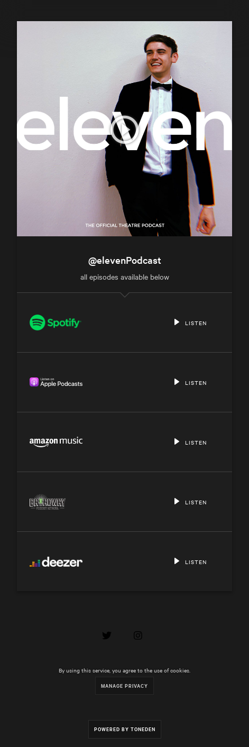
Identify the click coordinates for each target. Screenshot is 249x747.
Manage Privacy (124, 685)
